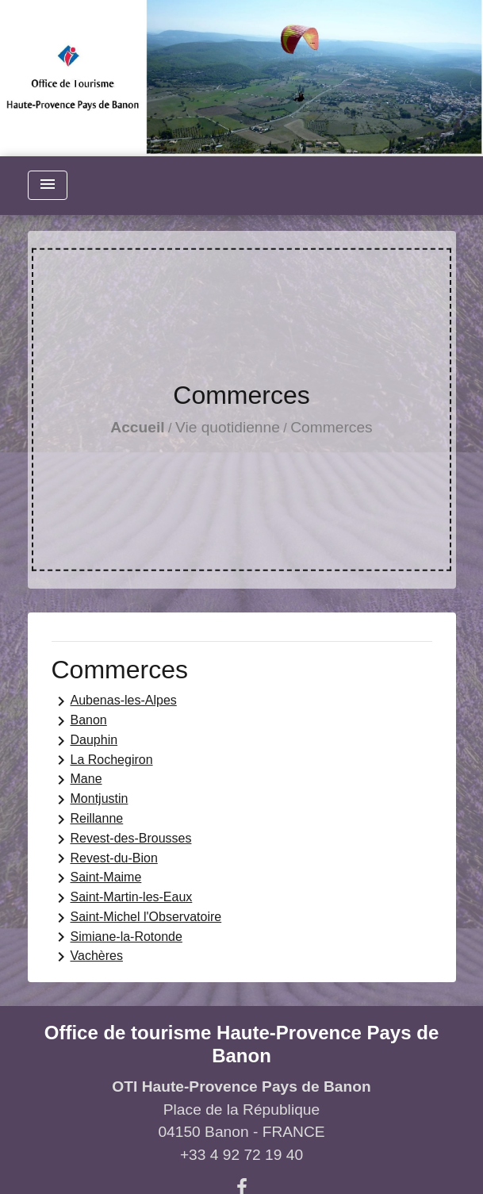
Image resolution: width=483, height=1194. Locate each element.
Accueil (137, 427)
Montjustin (90, 799)
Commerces (331, 427)
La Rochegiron (102, 760)
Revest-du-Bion (105, 858)
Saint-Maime (97, 878)
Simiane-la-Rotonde (117, 936)
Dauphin (85, 741)
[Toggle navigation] (47, 185)
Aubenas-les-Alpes (114, 701)
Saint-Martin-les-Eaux (122, 898)
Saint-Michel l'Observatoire (137, 917)
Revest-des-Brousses (122, 839)
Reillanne (88, 819)
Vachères (87, 956)
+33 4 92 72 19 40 (241, 1154)
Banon (79, 721)
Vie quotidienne (227, 427)
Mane (77, 779)
